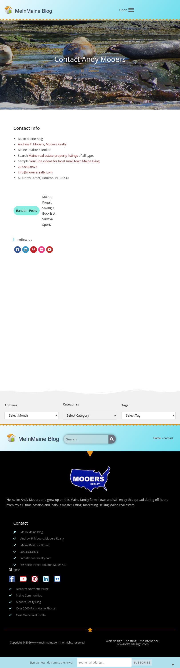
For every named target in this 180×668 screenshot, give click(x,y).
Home (157, 438)
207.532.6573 (27, 167)
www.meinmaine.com (45, 642)
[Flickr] (41, 249)
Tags (125, 405)
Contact (93, 71)
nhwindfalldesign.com (133, 644)
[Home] (82, 71)
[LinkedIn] (25, 249)
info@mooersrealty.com (35, 172)
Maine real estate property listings (53, 155)
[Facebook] (17, 249)
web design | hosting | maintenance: (133, 641)
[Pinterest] (33, 249)
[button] (123, 10)
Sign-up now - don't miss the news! (51, 662)
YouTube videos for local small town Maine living (64, 161)
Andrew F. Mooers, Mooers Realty (42, 144)
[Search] (112, 439)
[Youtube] (49, 249)
